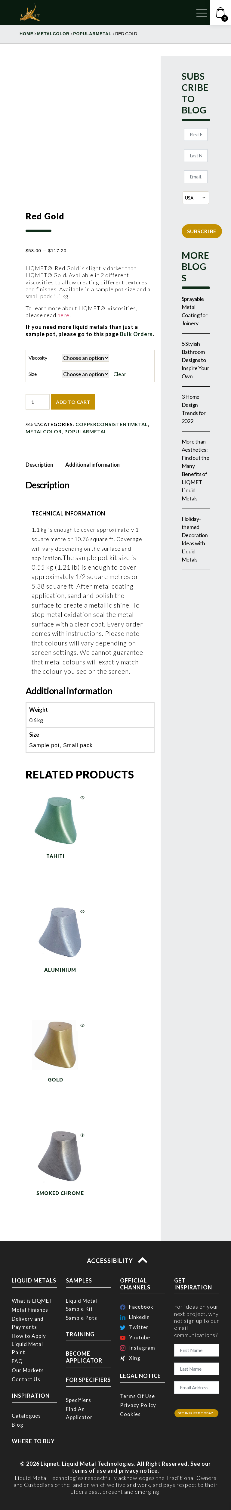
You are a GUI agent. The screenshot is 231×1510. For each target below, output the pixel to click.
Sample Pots (81, 1318)
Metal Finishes (30, 1310)
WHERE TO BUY (33, 1441)
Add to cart (73, 402)
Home (26, 33)
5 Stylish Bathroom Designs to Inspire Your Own (195, 359)
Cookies (130, 1414)
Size (33, 374)
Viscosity (38, 357)
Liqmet (50, 1463)
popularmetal (92, 33)
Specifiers (78, 1400)
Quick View (82, 798)
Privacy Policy (138, 1405)
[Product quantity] (38, 402)
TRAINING (80, 1334)
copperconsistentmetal (111, 424)
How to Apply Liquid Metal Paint (29, 1344)
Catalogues (26, 1416)
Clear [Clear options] (119, 374)
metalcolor (53, 33)
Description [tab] (39, 464)
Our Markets (28, 1370)
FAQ (17, 1361)
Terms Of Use (137, 1396)
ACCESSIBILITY (115, 1260)
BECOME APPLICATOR (84, 1357)
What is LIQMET (32, 1301)
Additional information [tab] (92, 464)
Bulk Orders (136, 334)
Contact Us (26, 1379)
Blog (17, 1425)
